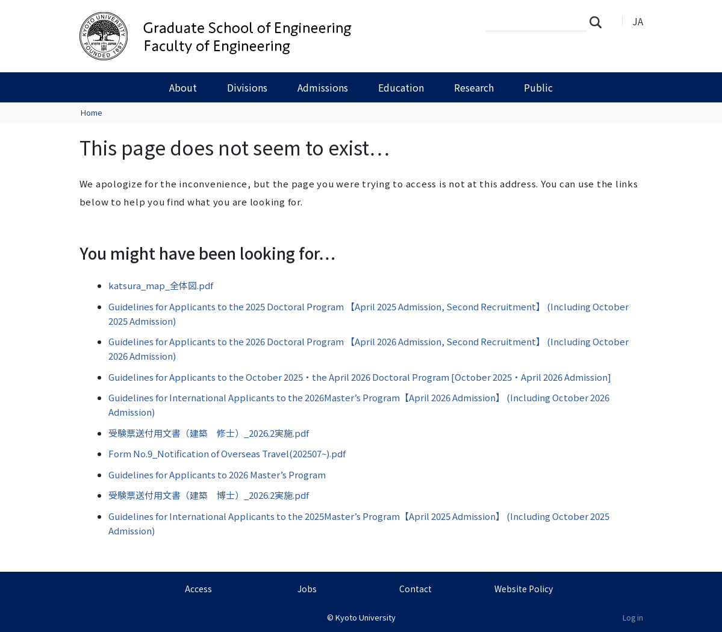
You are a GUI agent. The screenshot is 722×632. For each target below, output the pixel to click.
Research (474, 87)
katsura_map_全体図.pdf (160, 285)
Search (599, 21)
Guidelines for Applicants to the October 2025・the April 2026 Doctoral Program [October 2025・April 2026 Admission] (359, 377)
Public (538, 87)
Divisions (247, 87)
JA (637, 21)
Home (91, 112)
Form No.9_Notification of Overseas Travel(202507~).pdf (227, 453)
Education (401, 87)
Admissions (322, 87)
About (183, 87)
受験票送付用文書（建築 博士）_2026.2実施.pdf (208, 495)
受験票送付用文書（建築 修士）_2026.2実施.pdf (208, 433)
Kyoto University (365, 617)
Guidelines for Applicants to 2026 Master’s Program (217, 474)
